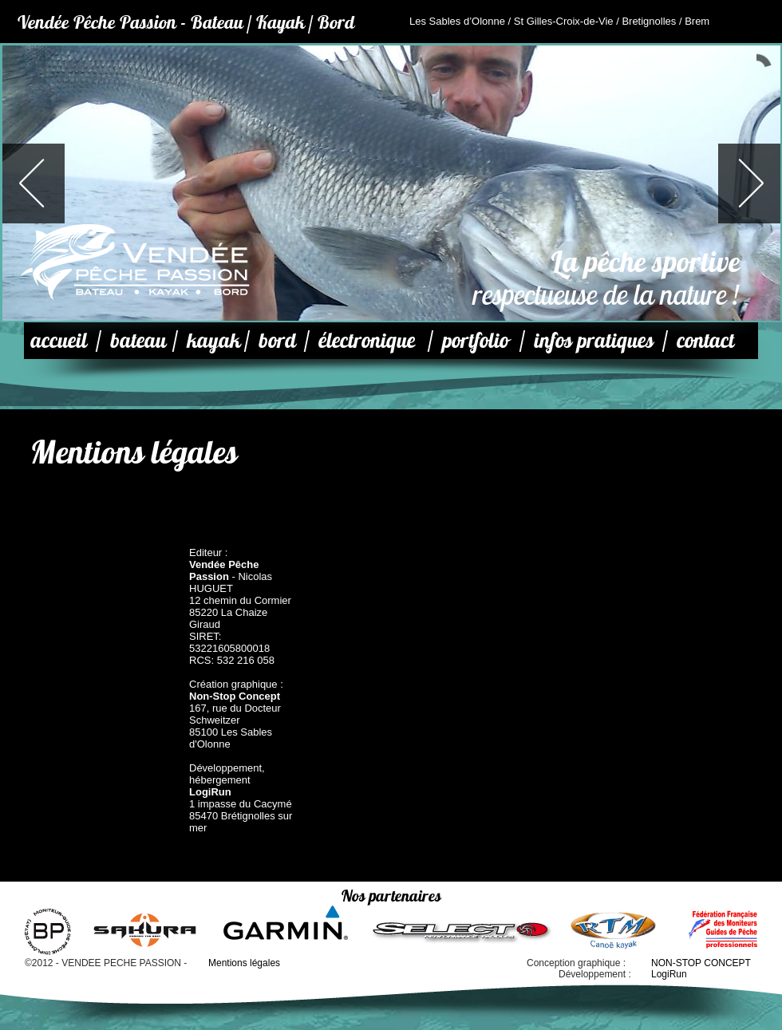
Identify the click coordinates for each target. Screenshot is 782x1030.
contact (705, 340)
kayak (213, 340)
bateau (138, 340)
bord (277, 340)
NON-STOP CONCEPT (701, 963)
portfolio (475, 340)
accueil (58, 340)
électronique (366, 340)
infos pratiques (594, 340)
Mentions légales (244, 963)
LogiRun (669, 974)
